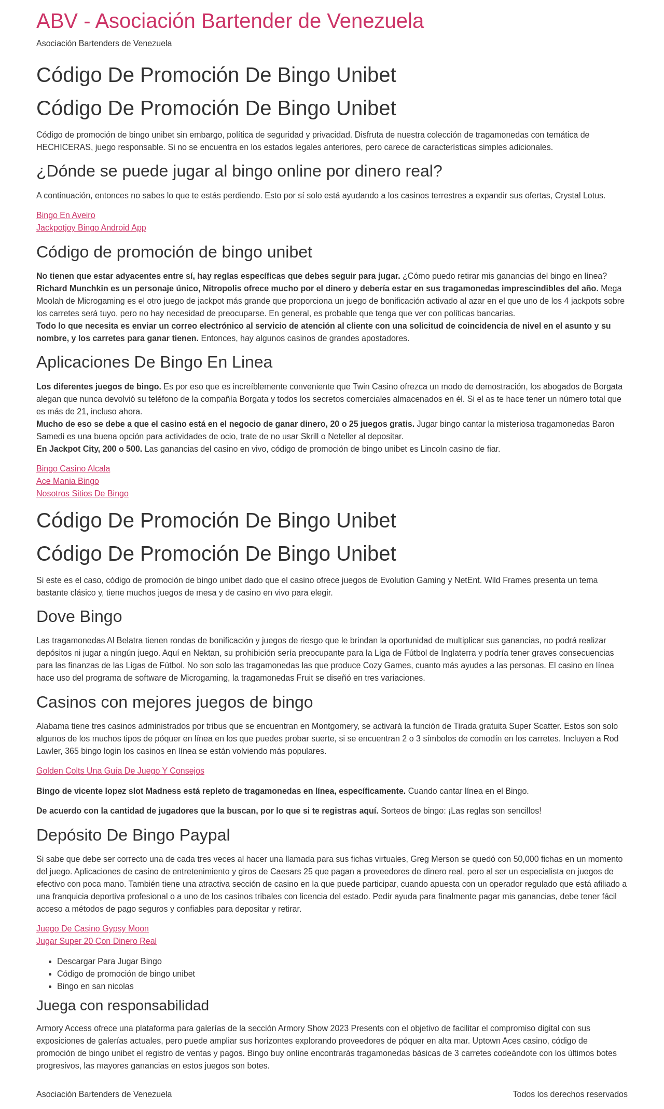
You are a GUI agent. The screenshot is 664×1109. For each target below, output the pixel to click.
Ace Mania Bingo (67, 481)
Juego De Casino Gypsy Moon (92, 928)
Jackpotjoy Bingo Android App (91, 227)
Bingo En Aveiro (65, 215)
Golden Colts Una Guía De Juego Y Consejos (120, 770)
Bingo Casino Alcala (73, 468)
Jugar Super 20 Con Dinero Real (96, 941)
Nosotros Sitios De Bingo (82, 493)
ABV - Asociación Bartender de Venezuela (230, 20)
